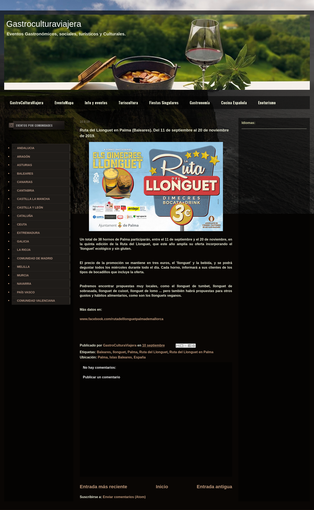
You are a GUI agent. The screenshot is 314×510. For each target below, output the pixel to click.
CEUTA (22, 224)
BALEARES (25, 173)
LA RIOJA (24, 249)
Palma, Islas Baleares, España (122, 357)
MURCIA (23, 275)
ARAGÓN (23, 156)
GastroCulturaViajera (26, 102)
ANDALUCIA (25, 148)
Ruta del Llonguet (153, 352)
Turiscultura (128, 102)
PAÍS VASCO (26, 292)
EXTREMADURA (28, 232)
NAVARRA (24, 283)
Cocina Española (234, 102)
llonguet (119, 352)
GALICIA (23, 241)
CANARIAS (24, 182)
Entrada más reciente (103, 486)
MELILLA (23, 266)
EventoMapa (64, 102)
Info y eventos (96, 102)
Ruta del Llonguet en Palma (192, 352)
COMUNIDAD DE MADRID (35, 258)
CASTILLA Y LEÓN (30, 207)
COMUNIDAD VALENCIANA (36, 300)
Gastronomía (200, 102)
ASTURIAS (24, 165)
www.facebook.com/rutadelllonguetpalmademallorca (121, 319)
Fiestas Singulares (163, 102)
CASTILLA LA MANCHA (33, 199)
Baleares (104, 352)
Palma (133, 352)
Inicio (162, 486)
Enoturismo (267, 102)
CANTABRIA (25, 190)
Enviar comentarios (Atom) (124, 497)
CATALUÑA (25, 216)
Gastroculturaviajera (43, 23)
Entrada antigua (214, 486)
